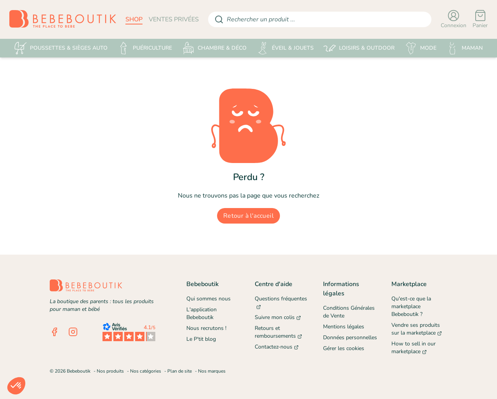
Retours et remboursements (278, 332)
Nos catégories (145, 371)
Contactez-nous (277, 346)
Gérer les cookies (343, 348)
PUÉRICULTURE (144, 48)
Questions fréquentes (281, 302)
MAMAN (464, 48)
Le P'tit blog (201, 339)
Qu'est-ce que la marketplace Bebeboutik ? (411, 306)
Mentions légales (343, 326)
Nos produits (110, 371)
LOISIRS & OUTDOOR (358, 48)
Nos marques (212, 371)
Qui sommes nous (208, 298)
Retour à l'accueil (248, 216)
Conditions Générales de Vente (349, 311)
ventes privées (174, 19)
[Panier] (480, 19)
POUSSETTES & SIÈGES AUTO (61, 48)
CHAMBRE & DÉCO (214, 48)
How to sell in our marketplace (413, 347)
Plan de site (179, 371)
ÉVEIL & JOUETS (285, 48)
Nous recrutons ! (206, 328)
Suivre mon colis (278, 317)
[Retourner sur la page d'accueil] (62, 19)
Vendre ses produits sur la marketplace (416, 329)
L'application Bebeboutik (201, 313)
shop (133, 19)
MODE (420, 48)
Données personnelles (350, 337)
